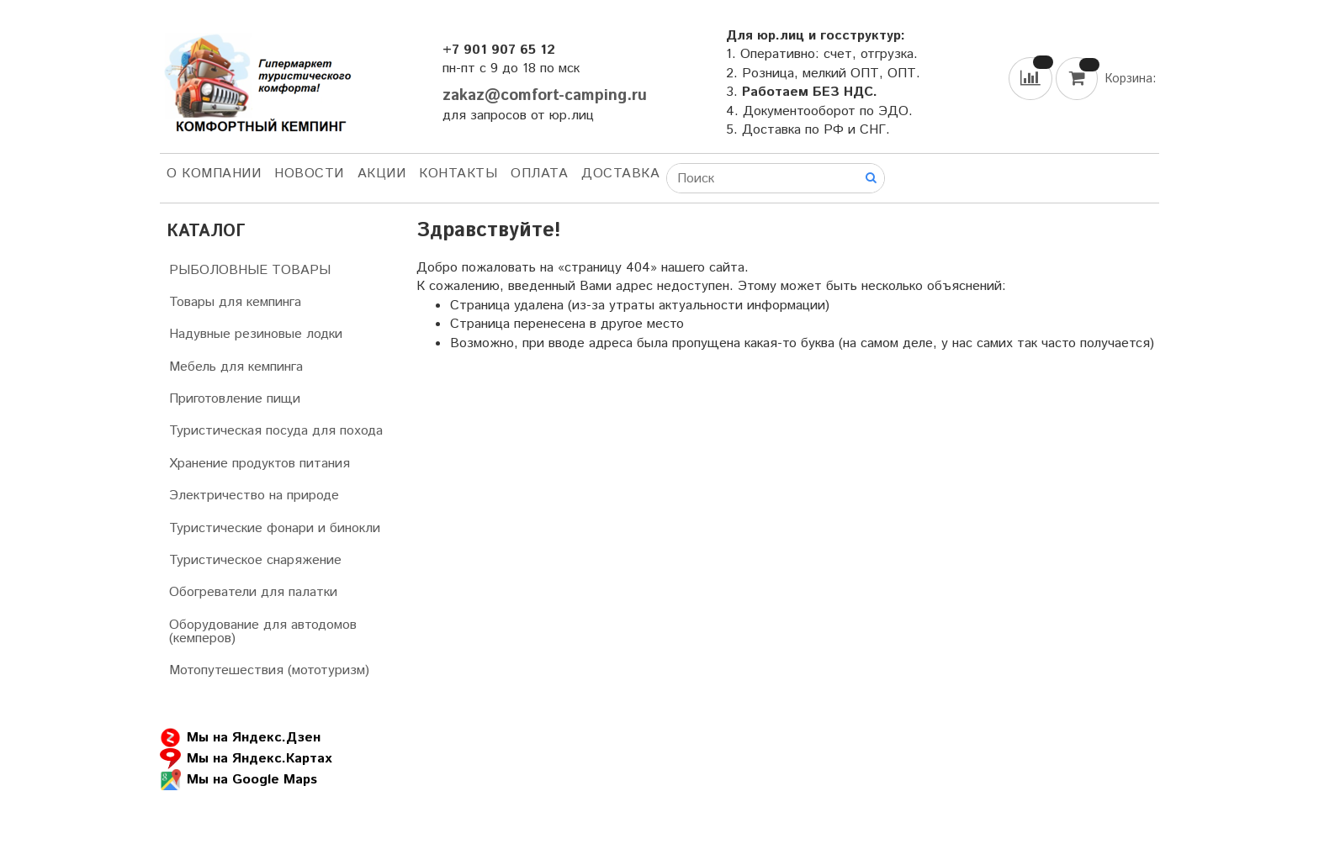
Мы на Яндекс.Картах (245, 758)
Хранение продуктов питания (259, 463)
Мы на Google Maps (238, 779)
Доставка (620, 173)
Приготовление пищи (234, 399)
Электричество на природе (254, 495)
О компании (214, 173)
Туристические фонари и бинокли (274, 528)
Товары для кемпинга (235, 302)
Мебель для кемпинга (236, 367)
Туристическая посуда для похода (276, 430)
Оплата (539, 173)
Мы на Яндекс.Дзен (240, 737)
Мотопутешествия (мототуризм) (269, 670)
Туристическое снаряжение (255, 560)
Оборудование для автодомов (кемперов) (263, 631)
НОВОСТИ (309, 173)
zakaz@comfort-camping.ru (544, 95)
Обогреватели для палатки (253, 592)
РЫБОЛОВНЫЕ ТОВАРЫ (250, 270)
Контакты (458, 173)
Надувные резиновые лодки (255, 334)
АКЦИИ (382, 173)
